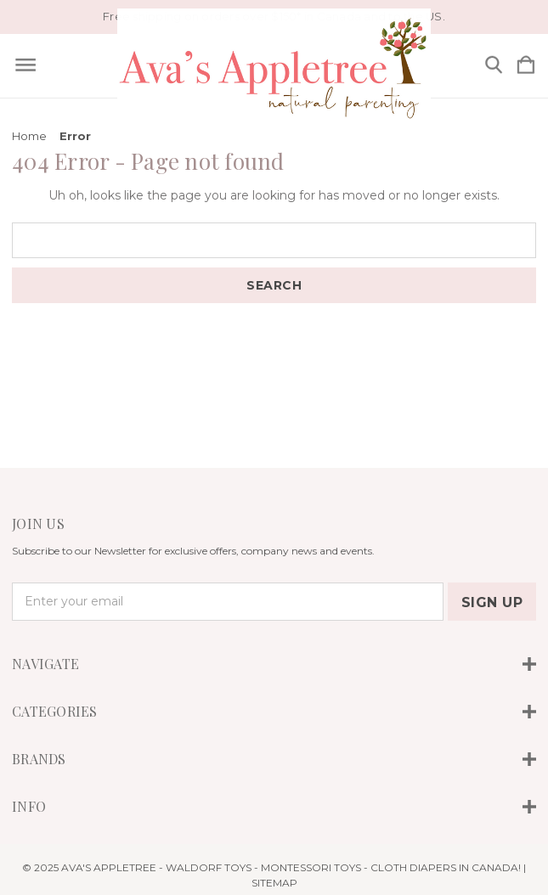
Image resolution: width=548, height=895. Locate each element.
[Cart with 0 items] (526, 65)
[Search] (493, 65)
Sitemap (274, 882)
